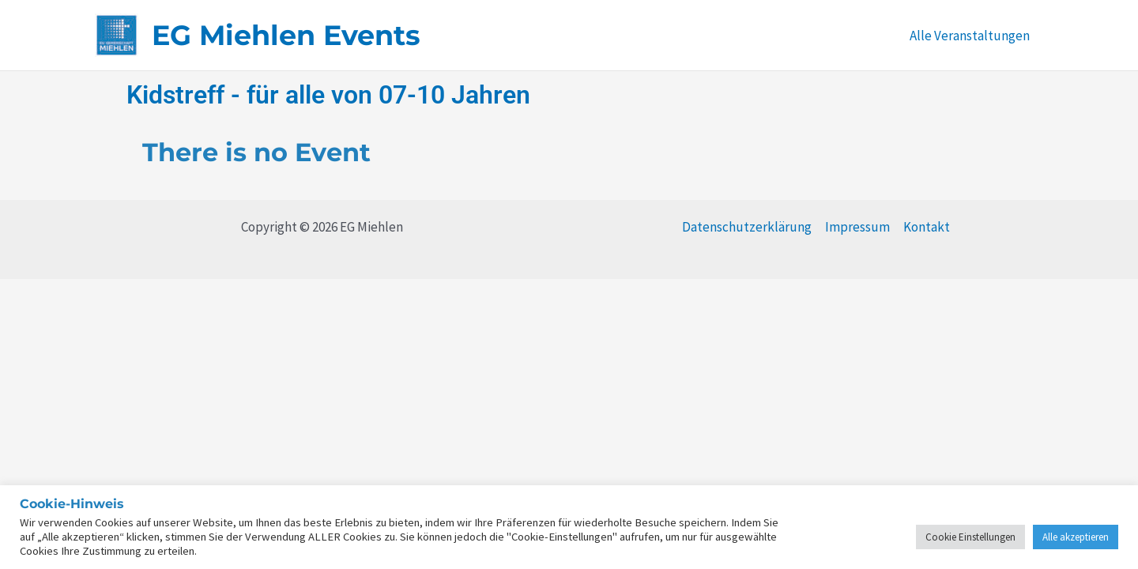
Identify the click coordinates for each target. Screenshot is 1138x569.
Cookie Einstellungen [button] (970, 537)
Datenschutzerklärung (747, 227)
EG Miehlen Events (286, 35)
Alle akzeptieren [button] (1075, 537)
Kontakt (926, 227)
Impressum (857, 227)
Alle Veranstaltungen (970, 35)
